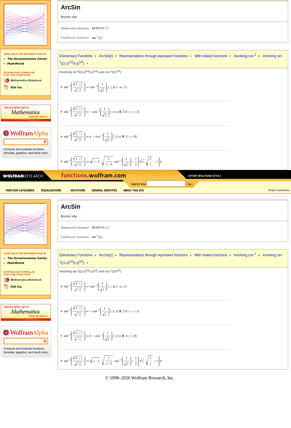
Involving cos (245, 56)
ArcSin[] (106, 56)
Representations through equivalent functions (153, 56)
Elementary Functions (75, 56)
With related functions (210, 56)
